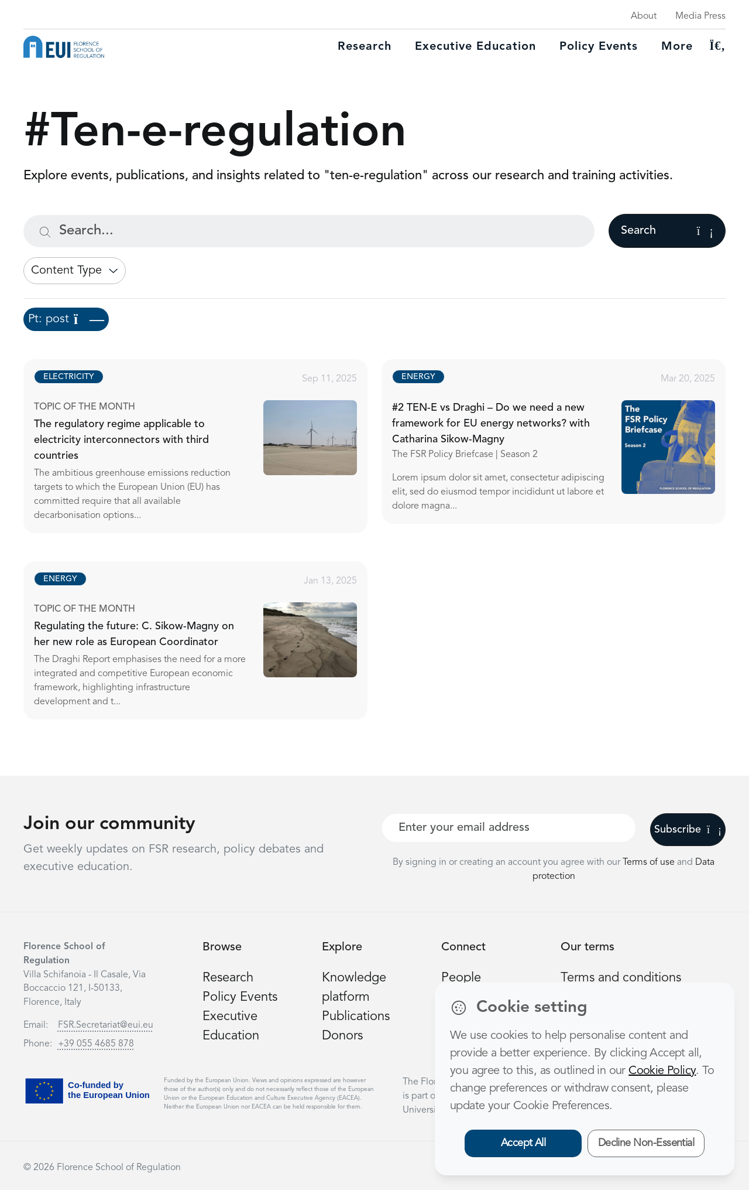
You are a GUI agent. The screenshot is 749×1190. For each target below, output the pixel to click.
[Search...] (309, 231)
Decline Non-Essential (646, 1143)
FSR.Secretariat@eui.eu (105, 1025)
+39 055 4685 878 (96, 1044)
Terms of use (650, 862)
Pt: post (66, 319)
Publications (356, 1016)
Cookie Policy (662, 1071)
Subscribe (687, 829)
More (677, 47)
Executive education (475, 47)
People (461, 977)
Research (364, 47)
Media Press (700, 16)
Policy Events (598, 47)
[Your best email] (509, 828)
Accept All (523, 1143)
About (644, 16)
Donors (342, 1035)
